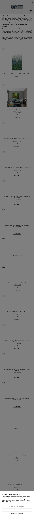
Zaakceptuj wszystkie (17, 513)
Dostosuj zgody (17, 509)
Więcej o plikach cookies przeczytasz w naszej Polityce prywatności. (15, 502)
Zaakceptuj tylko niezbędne (17, 506)
